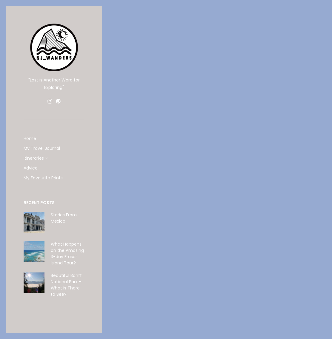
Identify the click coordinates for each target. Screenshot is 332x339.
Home (30, 138)
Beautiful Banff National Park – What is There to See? (66, 284)
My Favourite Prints (43, 178)
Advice (31, 168)
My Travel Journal (42, 148)
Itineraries (34, 158)
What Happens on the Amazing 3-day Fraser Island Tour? (67, 253)
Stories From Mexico (64, 218)
